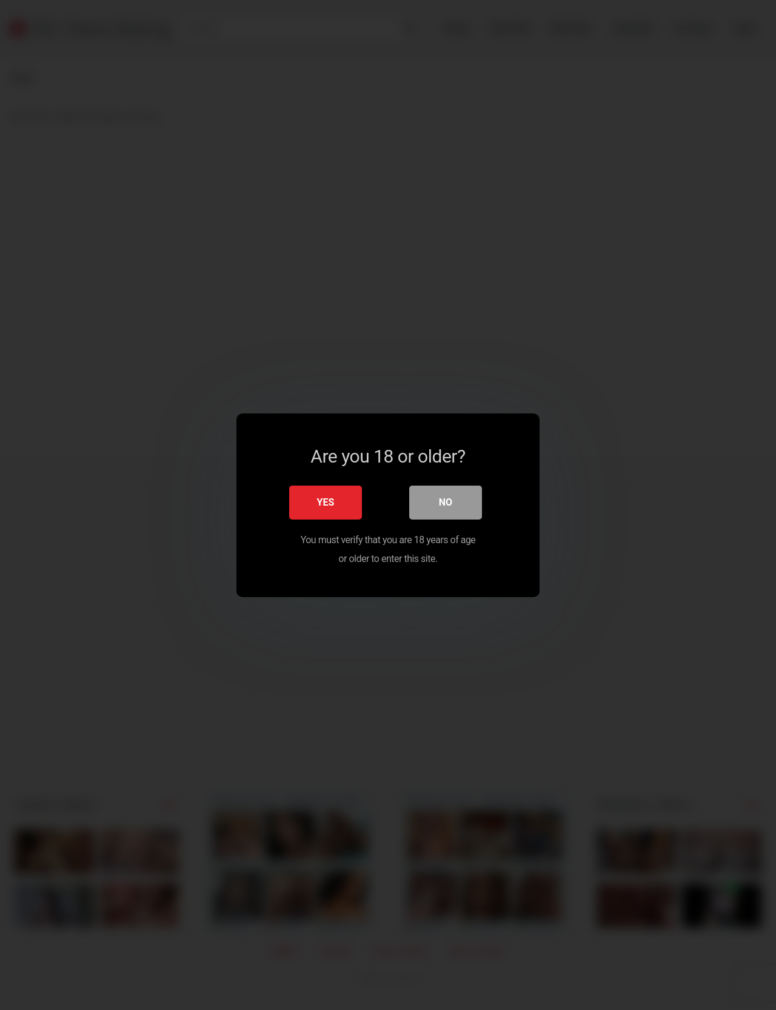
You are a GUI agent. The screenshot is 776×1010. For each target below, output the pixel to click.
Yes (326, 501)
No (445, 501)
